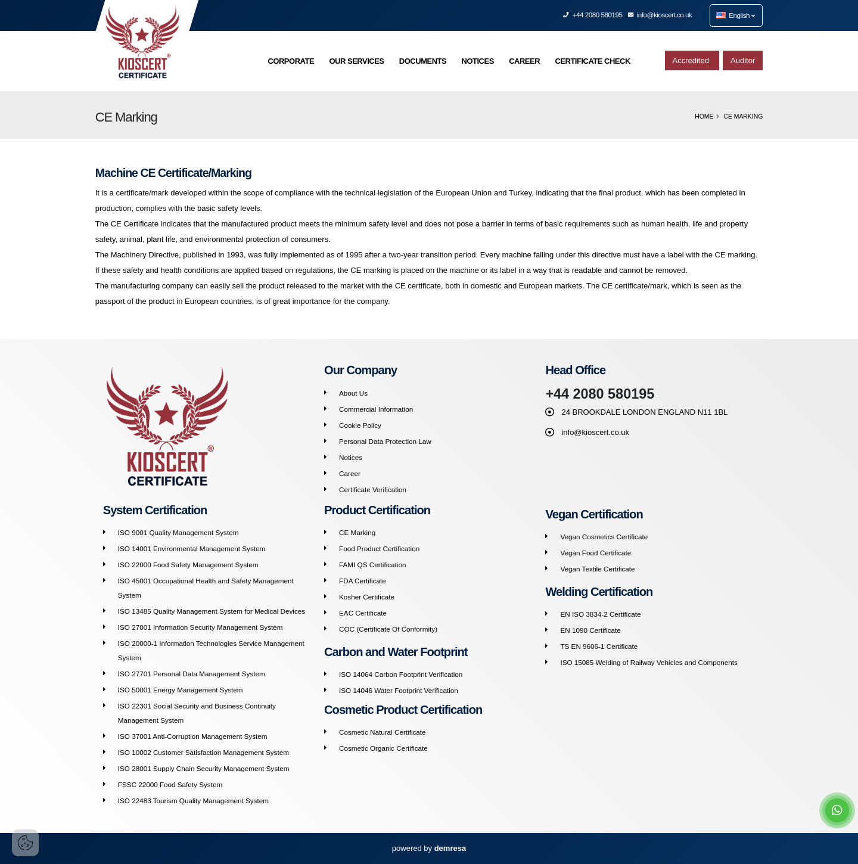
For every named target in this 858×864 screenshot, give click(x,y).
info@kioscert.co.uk (660, 14)
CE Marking (357, 532)
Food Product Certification (379, 548)
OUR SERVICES (356, 61)
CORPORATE (291, 61)
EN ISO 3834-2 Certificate (600, 614)
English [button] (735, 15)
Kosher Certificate (366, 597)
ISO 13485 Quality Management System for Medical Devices (211, 611)
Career (349, 473)
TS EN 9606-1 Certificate (599, 646)
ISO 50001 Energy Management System (180, 690)
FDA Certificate (362, 581)
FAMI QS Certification (372, 564)
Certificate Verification (372, 489)
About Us (353, 393)
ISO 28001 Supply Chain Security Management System (204, 768)
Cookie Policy (360, 425)
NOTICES (478, 61)
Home (704, 116)
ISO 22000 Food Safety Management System (188, 564)
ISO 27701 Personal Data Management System (191, 673)
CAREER (524, 61)
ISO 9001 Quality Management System (178, 532)
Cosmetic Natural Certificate (382, 732)
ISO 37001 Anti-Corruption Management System (193, 736)
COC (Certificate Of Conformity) (388, 629)
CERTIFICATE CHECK (592, 61)
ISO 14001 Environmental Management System (192, 548)
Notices (350, 457)
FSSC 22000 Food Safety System (170, 784)
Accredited (692, 60)
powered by (429, 848)
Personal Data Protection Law (385, 441)
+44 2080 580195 (593, 14)
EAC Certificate (363, 613)
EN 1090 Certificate (590, 630)
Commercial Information (376, 409)
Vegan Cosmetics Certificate (604, 536)
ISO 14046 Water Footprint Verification (398, 690)
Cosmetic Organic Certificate (383, 748)
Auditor (742, 60)
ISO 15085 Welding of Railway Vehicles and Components (648, 662)
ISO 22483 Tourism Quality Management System (193, 800)
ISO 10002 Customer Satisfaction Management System (203, 752)
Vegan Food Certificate (595, 553)
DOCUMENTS (422, 61)
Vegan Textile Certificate (597, 569)
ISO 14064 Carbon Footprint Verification (400, 674)
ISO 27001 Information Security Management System (200, 627)
